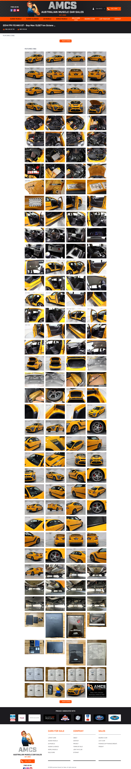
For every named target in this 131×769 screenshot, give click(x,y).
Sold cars (76, 19)
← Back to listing (65, 41)
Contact (117, 19)
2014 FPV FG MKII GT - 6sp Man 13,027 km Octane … (29, 26)
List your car (104, 19)
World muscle (61, 19)
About (75, 738)
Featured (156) (9, 35)
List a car (102, 741)
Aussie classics (32, 19)
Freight (101, 746)
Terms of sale (78, 746)
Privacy (75, 743)
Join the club (77, 749)
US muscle (47, 19)
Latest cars (52, 738)
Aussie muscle (16, 19)
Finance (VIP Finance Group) (108, 743)
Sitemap (76, 752)
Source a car (90, 19)
